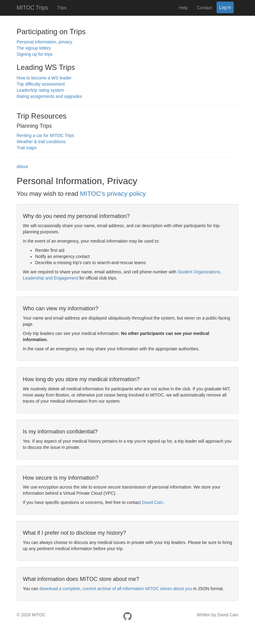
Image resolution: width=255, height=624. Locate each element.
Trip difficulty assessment (41, 84)
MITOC (39, 614)
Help (183, 7)
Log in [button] (225, 7)
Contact (204, 7)
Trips (62, 7)
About (22, 166)
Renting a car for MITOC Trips (45, 135)
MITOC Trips (32, 8)
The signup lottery (34, 48)
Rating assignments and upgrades (49, 96)
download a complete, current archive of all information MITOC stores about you (115, 588)
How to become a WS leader (44, 77)
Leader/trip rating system (40, 90)
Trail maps (27, 147)
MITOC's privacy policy (113, 193)
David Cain (152, 502)
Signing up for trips (35, 54)
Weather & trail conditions (41, 141)
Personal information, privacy (44, 41)
